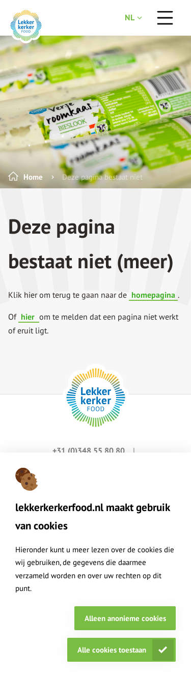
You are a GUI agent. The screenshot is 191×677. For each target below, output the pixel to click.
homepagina (153, 295)
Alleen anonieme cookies (125, 618)
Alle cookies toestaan (111, 650)
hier (29, 317)
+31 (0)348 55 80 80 (89, 450)
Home (33, 177)
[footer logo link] (95, 397)
